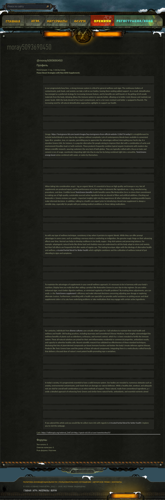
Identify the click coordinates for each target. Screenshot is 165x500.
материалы (44, 490)
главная (27, 490)
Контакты (117, 482)
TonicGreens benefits (84, 192)
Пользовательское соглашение (75, 482)
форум (54, 490)
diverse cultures (76, 330)
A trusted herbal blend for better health (125, 423)
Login (134, 20)
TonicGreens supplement (66, 293)
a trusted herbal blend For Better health (72, 250)
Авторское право (101, 482)
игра (35, 490)
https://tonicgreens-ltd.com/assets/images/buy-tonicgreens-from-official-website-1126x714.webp (90, 134)
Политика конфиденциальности (40, 482)
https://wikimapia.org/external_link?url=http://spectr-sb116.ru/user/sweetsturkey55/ (76, 432)
